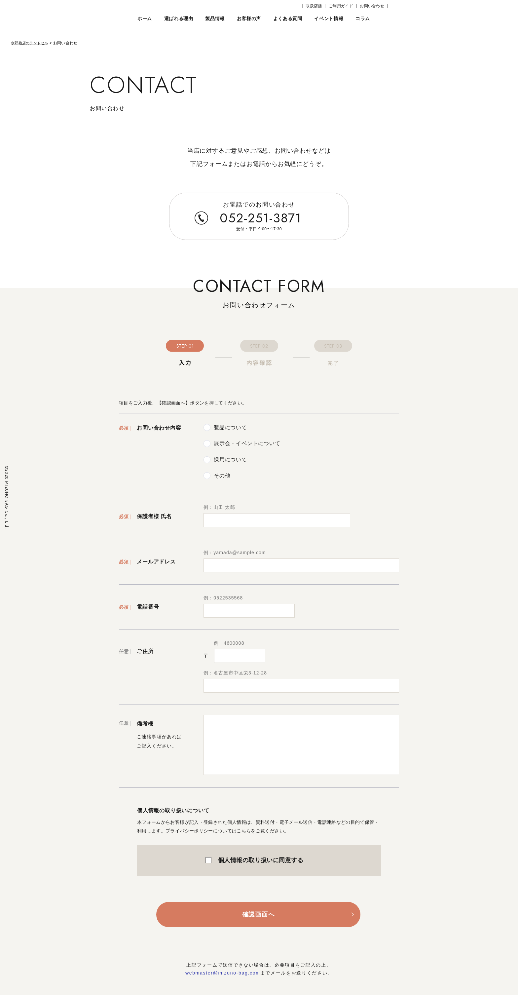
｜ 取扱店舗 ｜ (314, 6)
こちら (244, 830)
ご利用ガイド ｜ (343, 6)
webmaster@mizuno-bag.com (222, 973)
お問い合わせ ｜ (374, 6)
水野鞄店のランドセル (31, 43)
